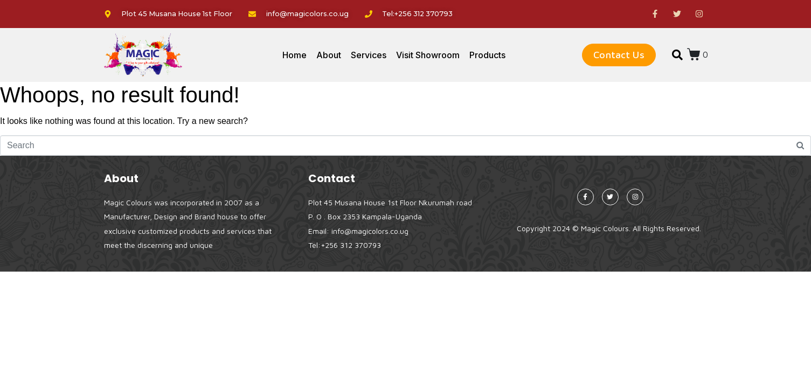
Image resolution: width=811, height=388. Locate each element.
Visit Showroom (428, 55)
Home (294, 55)
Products (487, 55)
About (328, 55)
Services (368, 55)
